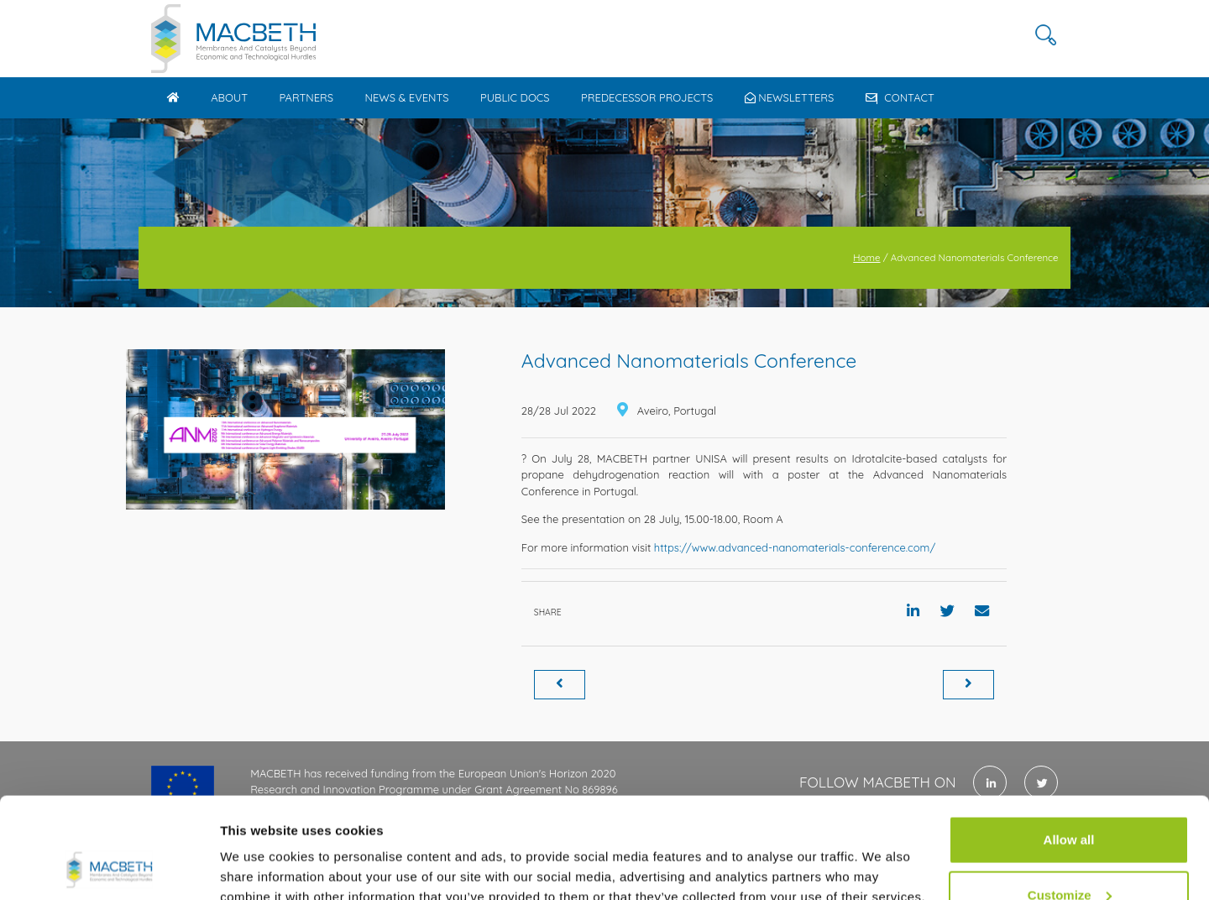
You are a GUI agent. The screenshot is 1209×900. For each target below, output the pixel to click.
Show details (259, 848)
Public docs (515, 97)
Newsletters (790, 97)
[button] (1045, 35)
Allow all (1069, 745)
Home (866, 257)
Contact (900, 97)
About (229, 97)
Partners (306, 97)
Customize (1070, 800)
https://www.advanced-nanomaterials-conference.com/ (794, 547)
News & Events (406, 97)
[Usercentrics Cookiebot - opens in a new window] (108, 867)
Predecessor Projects (647, 97)
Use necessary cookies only (1069, 855)
